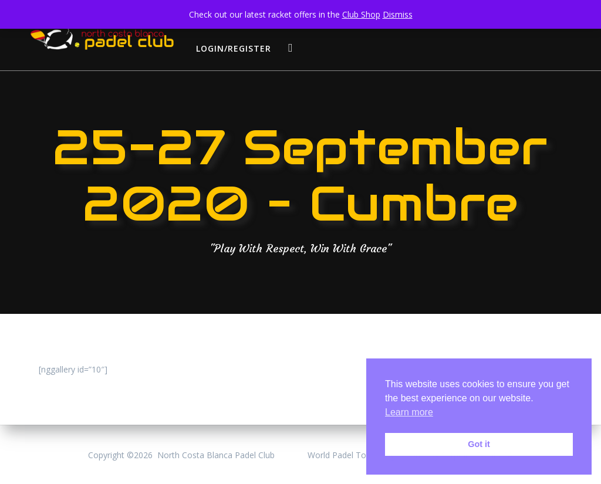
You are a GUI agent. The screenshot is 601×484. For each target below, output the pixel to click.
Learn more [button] (409, 412)
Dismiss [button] (398, 14)
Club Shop (361, 14)
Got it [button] (479, 444)
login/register (233, 48)
